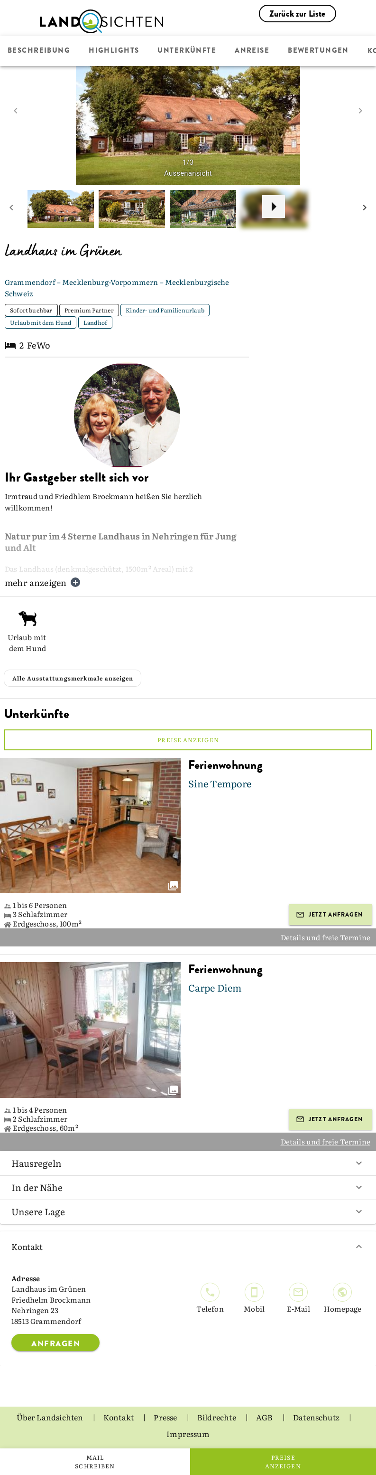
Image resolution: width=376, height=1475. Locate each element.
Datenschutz (317, 1417)
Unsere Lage (188, 1211)
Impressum (188, 1433)
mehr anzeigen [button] (43, 582)
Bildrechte (217, 1417)
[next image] (360, 110)
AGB (265, 1417)
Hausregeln (188, 1163)
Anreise (252, 51)
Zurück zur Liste (297, 14)
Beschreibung (39, 51)
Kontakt (188, 1246)
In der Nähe (188, 1187)
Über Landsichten (51, 1417)
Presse (166, 1417)
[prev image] (15, 110)
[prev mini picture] (11, 209)
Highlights (114, 51)
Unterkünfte (186, 51)
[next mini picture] (364, 209)
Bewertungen (318, 51)
